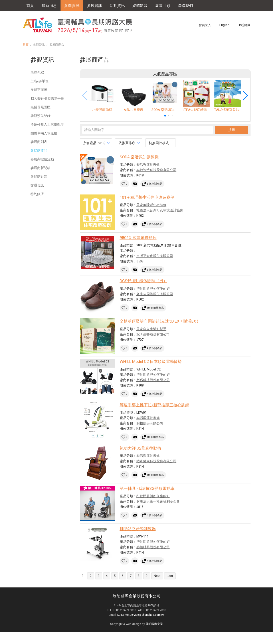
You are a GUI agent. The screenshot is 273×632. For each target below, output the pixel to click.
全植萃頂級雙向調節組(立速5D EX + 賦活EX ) (159, 321)
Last (170, 576)
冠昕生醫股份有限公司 (153, 334)
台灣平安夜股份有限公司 (154, 256)
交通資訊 (37, 185)
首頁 (30, 5)
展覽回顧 (162, 5)
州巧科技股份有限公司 (153, 380)
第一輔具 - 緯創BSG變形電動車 (147, 488)
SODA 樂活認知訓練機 (139, 157)
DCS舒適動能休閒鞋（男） (143, 280)
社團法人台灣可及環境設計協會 (159, 210)
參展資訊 (94, 5)
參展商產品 (38, 151)
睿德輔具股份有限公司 (153, 547)
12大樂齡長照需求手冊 (47, 98)
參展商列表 (38, 142)
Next (157, 576)
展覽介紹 (37, 72)
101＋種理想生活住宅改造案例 (147, 197)
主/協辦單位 (39, 81)
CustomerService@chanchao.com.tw (140, 614)
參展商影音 (38, 177)
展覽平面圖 (38, 90)
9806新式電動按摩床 (138, 237)
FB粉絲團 (244, 25)
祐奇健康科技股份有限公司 (156, 461)
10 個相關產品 (155, 307)
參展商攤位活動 (42, 159)
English (224, 25)
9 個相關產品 (154, 224)
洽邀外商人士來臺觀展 (47, 125)
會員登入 (205, 25)
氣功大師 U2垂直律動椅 (140, 448)
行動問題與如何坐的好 (153, 289)
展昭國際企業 (154, 624)
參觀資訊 (71, 5)
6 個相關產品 (154, 515)
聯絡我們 (185, 5)
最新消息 (49, 5)
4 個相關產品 (154, 348)
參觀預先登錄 (40, 116)
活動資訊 (117, 5)
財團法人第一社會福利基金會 (158, 501)
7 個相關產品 (154, 393)
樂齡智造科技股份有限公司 (156, 170)
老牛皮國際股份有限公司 (154, 294)
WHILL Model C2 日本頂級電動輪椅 (151, 361)
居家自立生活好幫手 (151, 329)
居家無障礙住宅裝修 (151, 205)
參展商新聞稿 (40, 168)
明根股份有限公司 (149, 423)
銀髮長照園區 (40, 107)
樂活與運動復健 (148, 165)
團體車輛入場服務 (43, 133)
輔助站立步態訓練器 (138, 528)
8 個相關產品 (154, 183)
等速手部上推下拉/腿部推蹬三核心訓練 (154, 405)
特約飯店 (37, 194)
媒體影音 (140, 5)
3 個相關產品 (154, 269)
